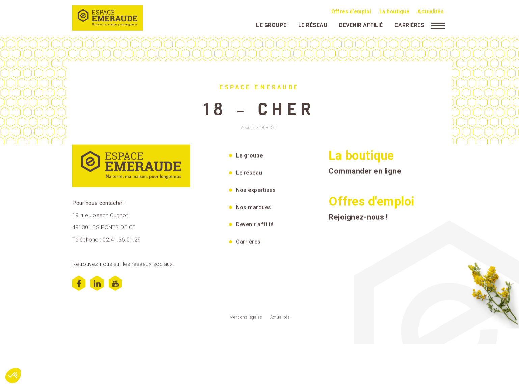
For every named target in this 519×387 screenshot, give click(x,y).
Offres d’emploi (351, 11)
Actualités (430, 11)
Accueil (248, 127)
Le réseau (313, 24)
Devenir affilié (361, 24)
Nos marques (253, 210)
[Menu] (438, 25)
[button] (13, 375)
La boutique (394, 11)
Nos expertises (256, 193)
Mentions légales (245, 320)
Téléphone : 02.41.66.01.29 (106, 243)
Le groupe (271, 24)
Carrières (409, 24)
